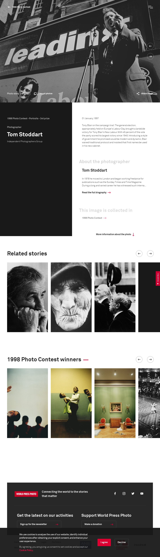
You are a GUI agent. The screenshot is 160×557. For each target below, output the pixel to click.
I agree (104, 542)
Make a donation (93, 524)
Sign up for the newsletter (33, 524)
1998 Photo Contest (21, 7)
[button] (139, 253)
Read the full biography (94, 192)
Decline (122, 542)
